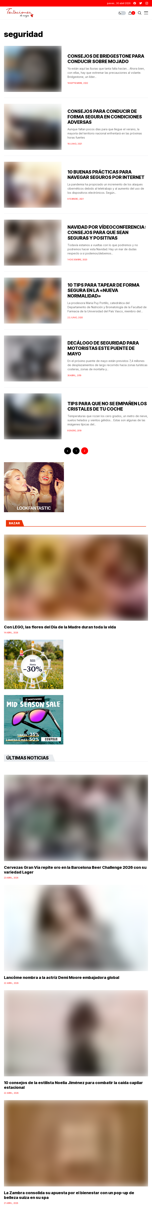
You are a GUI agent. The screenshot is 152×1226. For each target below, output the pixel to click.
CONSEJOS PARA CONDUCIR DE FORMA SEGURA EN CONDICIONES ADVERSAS (104, 117)
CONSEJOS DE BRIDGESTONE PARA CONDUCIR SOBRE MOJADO (105, 58)
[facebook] (134, 3)
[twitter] (140, 3)
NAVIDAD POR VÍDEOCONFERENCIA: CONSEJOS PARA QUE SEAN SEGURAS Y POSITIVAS (106, 232)
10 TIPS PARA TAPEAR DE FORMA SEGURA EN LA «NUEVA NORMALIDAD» (103, 290)
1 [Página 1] (76, 450)
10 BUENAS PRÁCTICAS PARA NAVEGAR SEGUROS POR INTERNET (105, 174)
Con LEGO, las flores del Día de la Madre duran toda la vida (60, 627)
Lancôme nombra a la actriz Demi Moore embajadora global (61, 977)
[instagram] (146, 3)
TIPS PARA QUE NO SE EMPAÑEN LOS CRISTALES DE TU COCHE (107, 406)
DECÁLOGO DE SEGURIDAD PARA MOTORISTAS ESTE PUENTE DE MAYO (103, 348)
